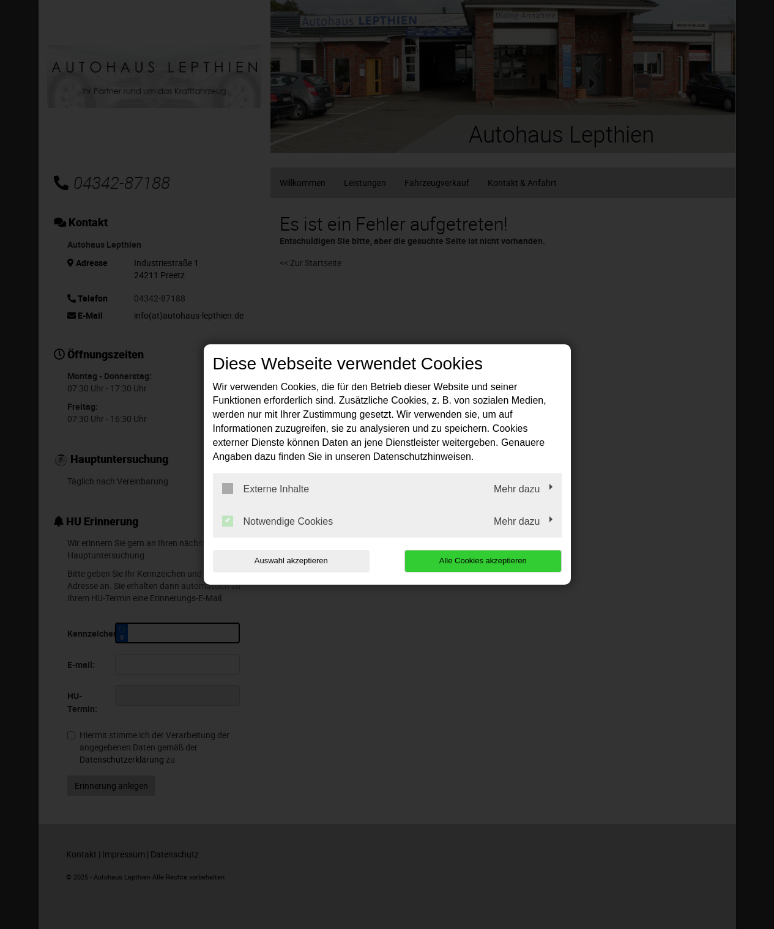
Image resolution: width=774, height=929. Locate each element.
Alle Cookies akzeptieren (483, 560)
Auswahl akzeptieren (291, 560)
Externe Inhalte (266, 488)
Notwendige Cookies (277, 521)
